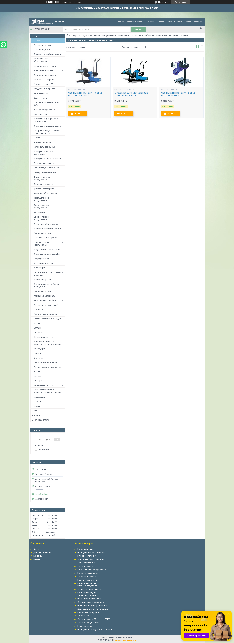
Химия (37, 406)
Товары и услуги (78, 35)
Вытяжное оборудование (45, 193)
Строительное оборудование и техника (48, 273)
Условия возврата (194, 21)
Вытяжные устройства (129, 35)
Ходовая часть (40, 97)
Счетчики (38, 309)
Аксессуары (39, 212)
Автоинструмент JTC (87, 562)
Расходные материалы (44, 79)
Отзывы (37, 559)
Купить (78, 114)
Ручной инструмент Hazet (46, 305)
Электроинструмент (43, 70)
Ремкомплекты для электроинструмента (87, 593)
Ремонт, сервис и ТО (43, 84)
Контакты (178, 21)
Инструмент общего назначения (43, 152)
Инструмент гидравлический (47, 125)
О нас (169, 21)
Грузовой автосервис (44, 188)
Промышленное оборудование (41, 199)
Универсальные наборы (45, 172)
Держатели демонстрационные (92, 609)
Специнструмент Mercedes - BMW (47, 103)
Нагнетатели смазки (43, 337)
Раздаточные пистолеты (45, 314)
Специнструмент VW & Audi (47, 167)
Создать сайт (66, 2)
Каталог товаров (134, 21)
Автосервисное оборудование (41, 60)
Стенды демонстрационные (90, 602)
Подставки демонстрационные (92, 605)
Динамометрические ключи (91, 559)
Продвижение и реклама (45, 88)
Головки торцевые (42, 142)
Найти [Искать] (138, 29)
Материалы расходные (44, 146)
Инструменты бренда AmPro (47, 254)
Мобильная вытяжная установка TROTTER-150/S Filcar (131, 94)
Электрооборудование (44, 109)
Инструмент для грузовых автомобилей (46, 120)
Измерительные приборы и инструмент (47, 285)
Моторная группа (42, 93)
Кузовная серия (41, 114)
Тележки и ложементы (44, 163)
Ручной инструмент (43, 45)
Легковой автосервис (44, 184)
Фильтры (38, 332)
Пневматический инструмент (48, 54)
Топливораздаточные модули (48, 318)
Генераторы (39, 267)
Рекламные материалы (88, 612)
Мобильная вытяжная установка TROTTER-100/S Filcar (85, 94)
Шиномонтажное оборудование (42, 178)
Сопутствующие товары (45, 75)
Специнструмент (42, 49)
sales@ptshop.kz (43, 494)
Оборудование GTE (43, 258)
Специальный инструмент (46, 237)
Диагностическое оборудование (42, 218)
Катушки (38, 327)
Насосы (37, 323)
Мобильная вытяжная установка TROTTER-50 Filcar (178, 94)
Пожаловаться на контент (124, 640)
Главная (120, 21)
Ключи (37, 137)
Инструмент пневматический (47, 158)
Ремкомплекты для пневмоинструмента (87, 584)
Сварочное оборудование (46, 224)
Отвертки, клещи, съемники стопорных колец (47, 131)
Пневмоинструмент (43, 279)
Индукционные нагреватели (47, 249)
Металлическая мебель (45, 65)
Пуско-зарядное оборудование (41, 206)
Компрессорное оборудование (41, 243)
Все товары (37, 40)
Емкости (37, 353)
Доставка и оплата (155, 21)
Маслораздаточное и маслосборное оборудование (48, 342)
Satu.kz (130, 637)
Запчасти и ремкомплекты (89, 589)
